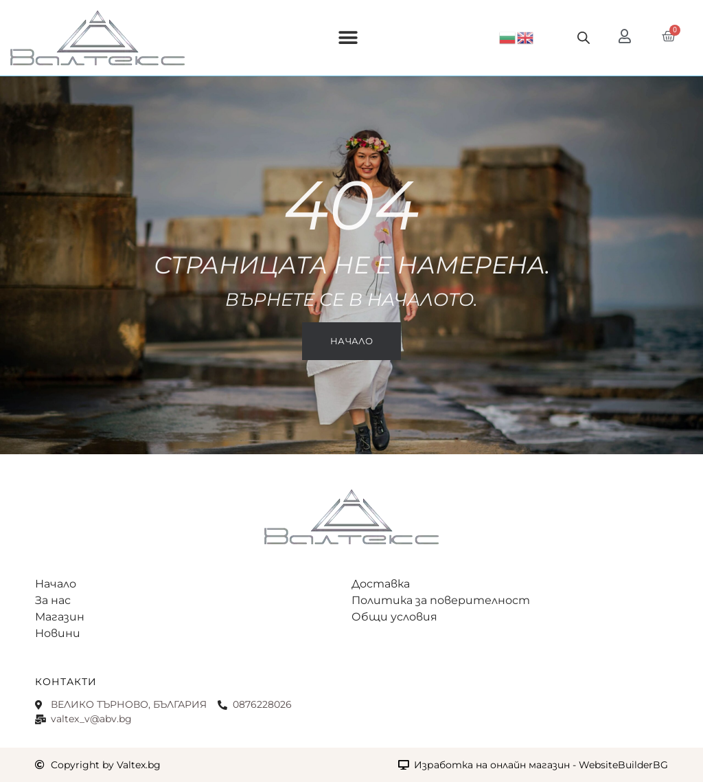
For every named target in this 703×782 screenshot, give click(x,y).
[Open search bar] (583, 38)
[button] (348, 38)
